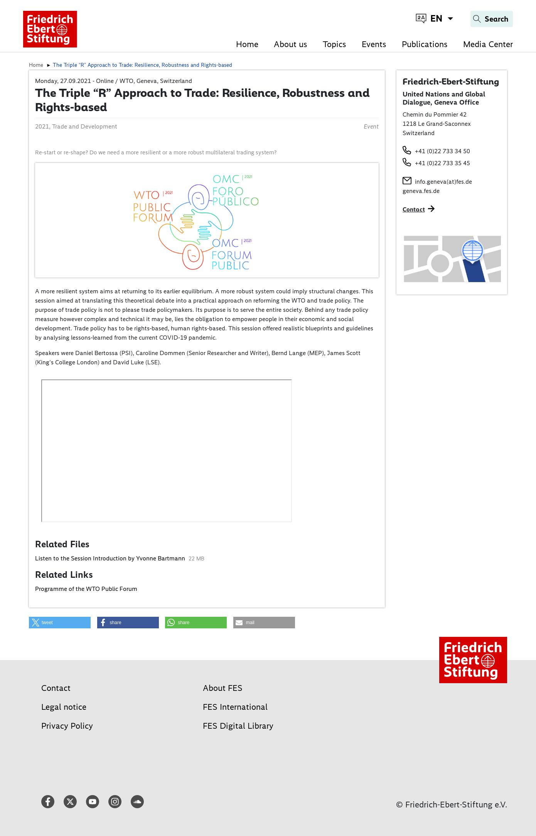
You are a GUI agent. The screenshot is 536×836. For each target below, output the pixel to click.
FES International (235, 707)
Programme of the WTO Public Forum (86, 588)
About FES (223, 688)
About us (290, 44)
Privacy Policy (67, 726)
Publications (425, 44)
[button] (60, 622)
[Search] (491, 19)
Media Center (488, 44)
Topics (334, 44)
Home (247, 44)
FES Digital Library (238, 726)
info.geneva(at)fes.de (443, 181)
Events (374, 44)
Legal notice (63, 707)
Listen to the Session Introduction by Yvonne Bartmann (111, 558)
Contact (56, 688)
